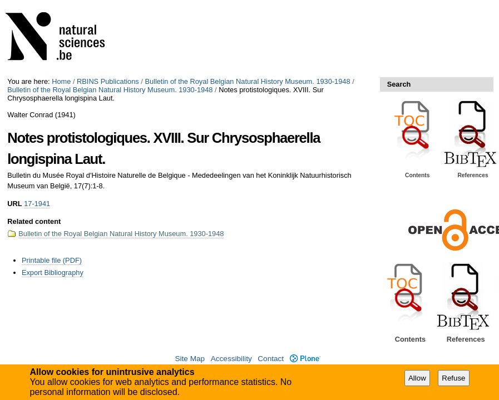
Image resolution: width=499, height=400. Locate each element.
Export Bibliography (52, 272)
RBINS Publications (108, 81)
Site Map (190, 358)
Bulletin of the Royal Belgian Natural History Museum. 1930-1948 (247, 81)
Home (61, 81)
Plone (305, 358)
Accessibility (231, 358)
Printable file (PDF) (52, 260)
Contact (271, 358)
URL (14, 203)
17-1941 (37, 203)
